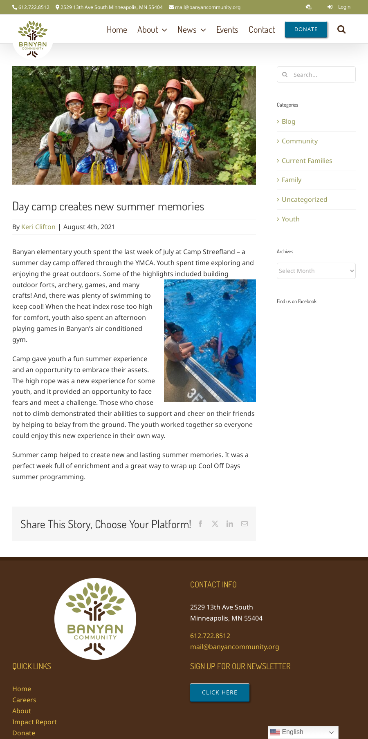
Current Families (307, 160)
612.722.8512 (210, 635)
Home (21, 688)
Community (300, 140)
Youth (291, 218)
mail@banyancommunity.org (207, 7)
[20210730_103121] (134, 125)
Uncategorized (305, 199)
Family (291, 179)
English (286, 732)
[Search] (285, 74)
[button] (341, 29)
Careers (24, 699)
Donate (23, 732)
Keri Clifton (38, 226)
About (21, 710)
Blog (289, 121)
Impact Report (34, 721)
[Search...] (316, 74)
